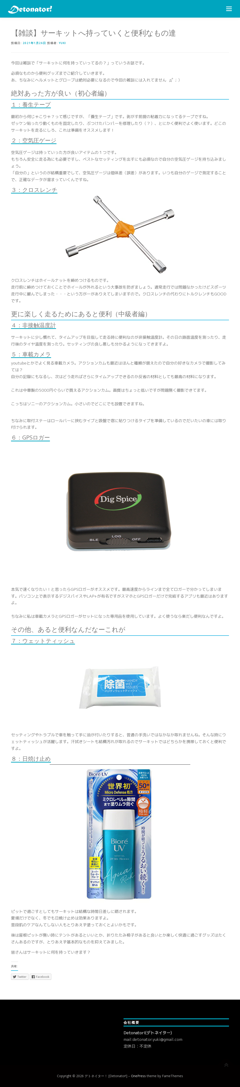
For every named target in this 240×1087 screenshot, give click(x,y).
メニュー (229, 9)
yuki (62, 43)
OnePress (138, 1076)
